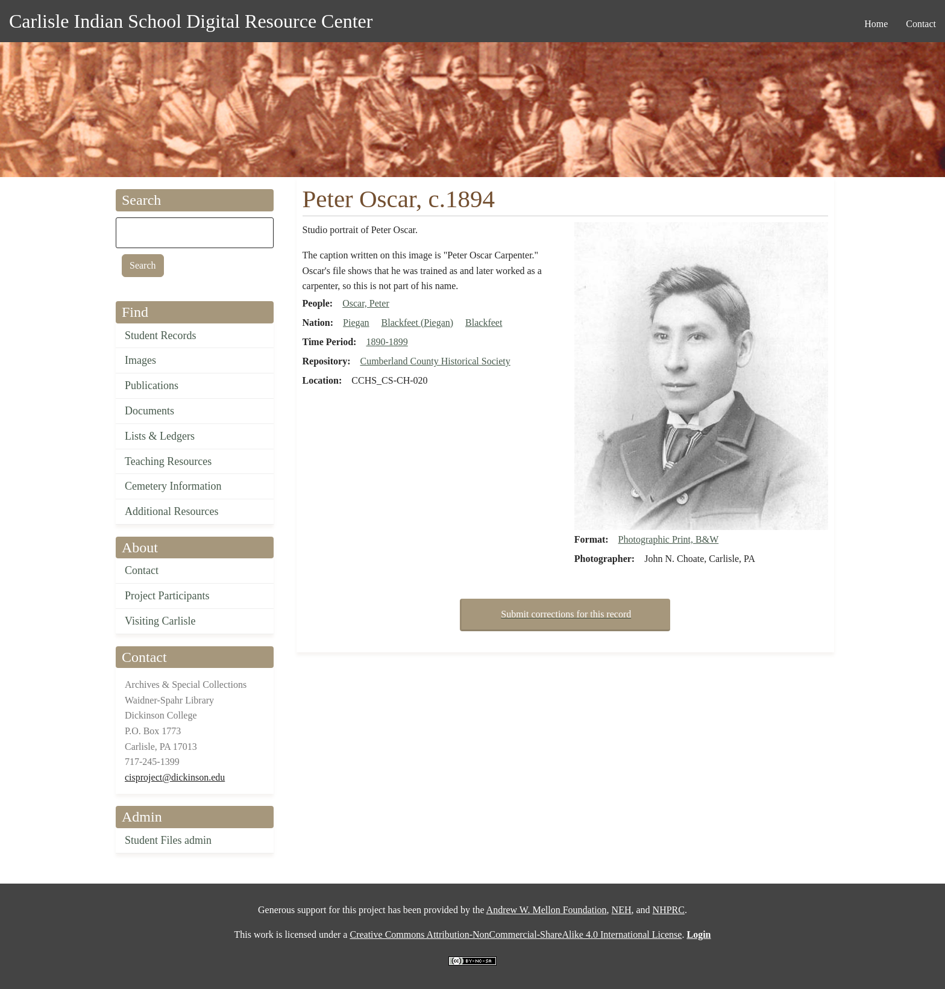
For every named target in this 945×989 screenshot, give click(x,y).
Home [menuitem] (876, 24)
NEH (622, 910)
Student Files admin (168, 840)
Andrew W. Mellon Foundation (546, 910)
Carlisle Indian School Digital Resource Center (190, 21)
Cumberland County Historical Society (435, 361)
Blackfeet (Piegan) (417, 322)
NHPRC (669, 910)
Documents (149, 411)
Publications (151, 385)
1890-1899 (386, 342)
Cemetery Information (173, 486)
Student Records (160, 335)
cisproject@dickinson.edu (175, 777)
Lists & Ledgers (160, 436)
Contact (142, 570)
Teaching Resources (168, 461)
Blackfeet (483, 322)
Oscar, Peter (365, 303)
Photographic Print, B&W (668, 539)
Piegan (356, 322)
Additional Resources (171, 511)
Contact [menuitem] (921, 24)
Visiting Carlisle (160, 621)
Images (140, 360)
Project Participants (167, 596)
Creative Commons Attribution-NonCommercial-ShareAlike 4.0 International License (516, 934)
